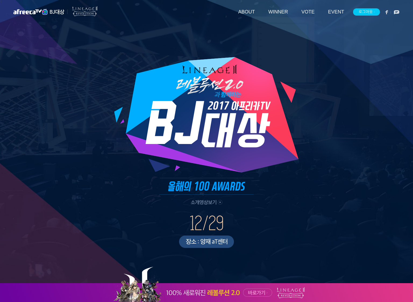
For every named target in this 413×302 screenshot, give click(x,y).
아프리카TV (31, 12)
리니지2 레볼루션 (82, 11)
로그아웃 (366, 12)
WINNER (278, 12)
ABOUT (246, 12)
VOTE (308, 12)
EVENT (336, 12)
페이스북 (387, 12)
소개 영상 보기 (205, 203)
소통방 (395, 12)
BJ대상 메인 (57, 12)
